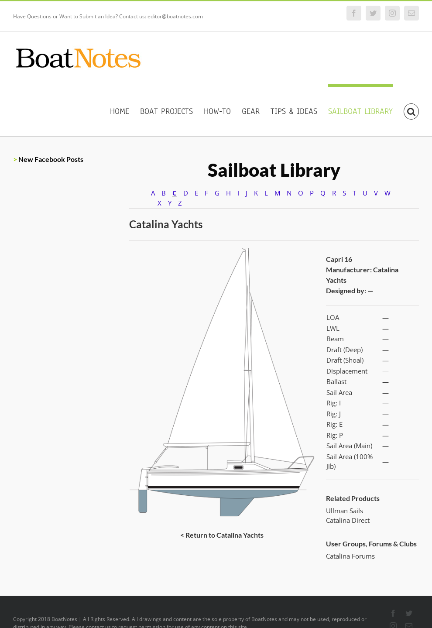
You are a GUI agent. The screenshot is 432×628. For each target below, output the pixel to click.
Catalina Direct (348, 520)
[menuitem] (125, 110)
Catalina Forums (350, 556)
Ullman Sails (344, 510)
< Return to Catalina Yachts (222, 535)
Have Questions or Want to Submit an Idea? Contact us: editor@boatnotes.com (108, 16)
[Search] (411, 110)
